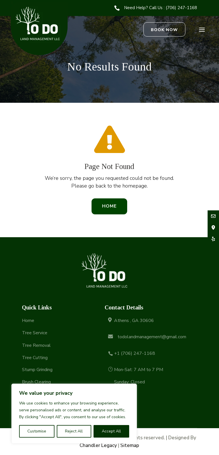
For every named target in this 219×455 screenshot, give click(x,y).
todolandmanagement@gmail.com (151, 337)
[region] (74, 414)
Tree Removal (36, 345)
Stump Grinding (37, 370)
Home (109, 206)
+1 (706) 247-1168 (134, 353)
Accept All (111, 431)
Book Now (164, 30)
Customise (36, 431)
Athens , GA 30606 (134, 320)
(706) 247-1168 (181, 8)
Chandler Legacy (98, 445)
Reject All (74, 431)
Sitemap (129, 445)
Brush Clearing (36, 382)
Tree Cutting (35, 358)
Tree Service (34, 333)
